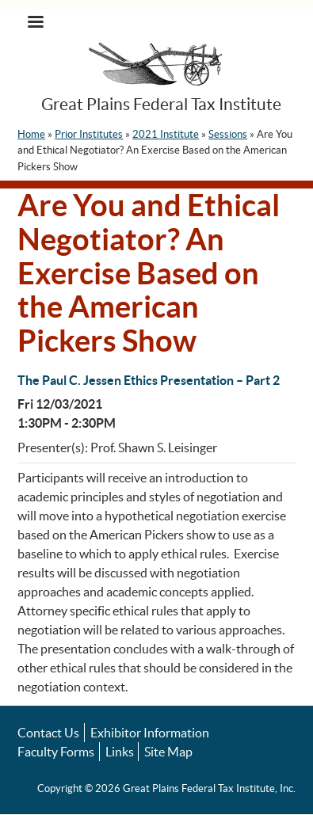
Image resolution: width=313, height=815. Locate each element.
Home (31, 134)
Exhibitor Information (149, 733)
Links (119, 752)
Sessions (227, 134)
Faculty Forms (55, 752)
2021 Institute (165, 134)
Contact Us (48, 733)
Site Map (168, 752)
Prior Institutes (89, 134)
